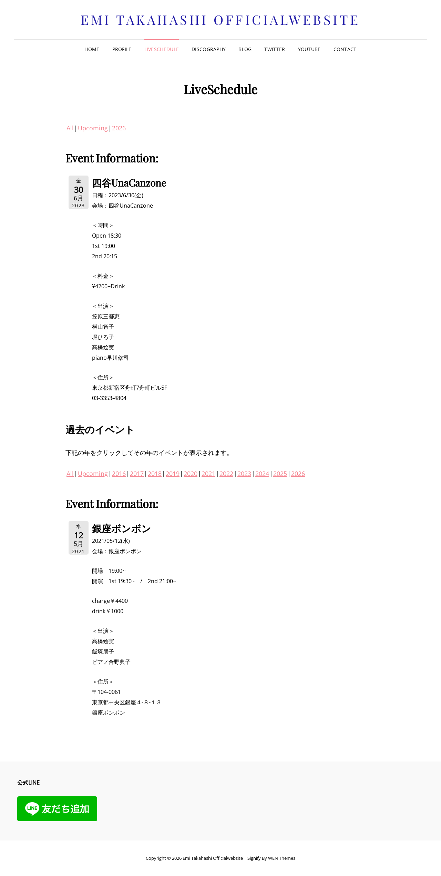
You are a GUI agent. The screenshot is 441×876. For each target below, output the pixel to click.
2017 (137, 473)
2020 (190, 473)
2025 (280, 473)
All (70, 128)
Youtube (309, 49)
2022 (226, 473)
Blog (245, 49)
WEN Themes (281, 858)
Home (91, 49)
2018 (155, 473)
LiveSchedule (161, 49)
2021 (208, 473)
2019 (173, 473)
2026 (119, 128)
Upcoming (93, 128)
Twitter (274, 49)
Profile (122, 49)
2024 (262, 473)
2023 (244, 473)
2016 (119, 473)
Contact (345, 49)
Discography (209, 49)
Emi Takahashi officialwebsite (220, 19)
